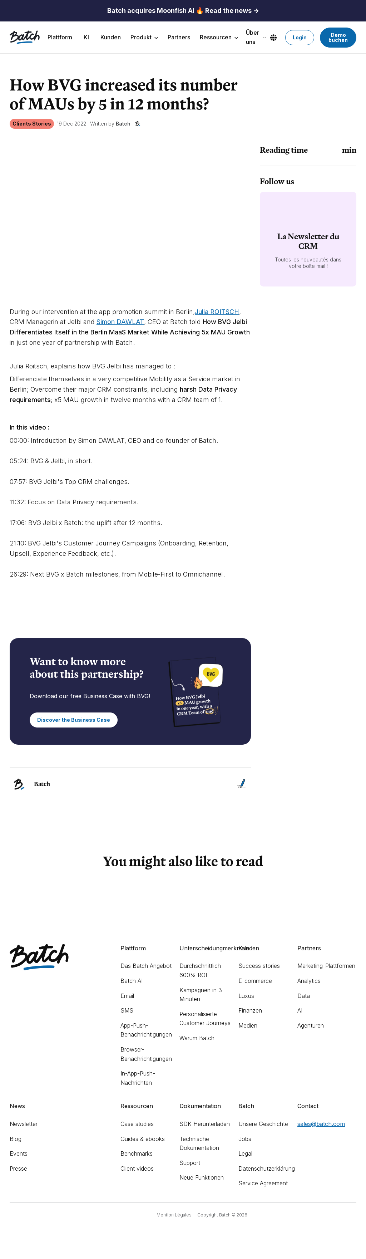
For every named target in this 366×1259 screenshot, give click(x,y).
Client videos (137, 1168)
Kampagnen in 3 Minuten (200, 994)
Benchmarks (136, 1153)
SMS (126, 1010)
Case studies (137, 1123)
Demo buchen (338, 37)
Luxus (246, 995)
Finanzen (250, 1010)
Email (127, 995)
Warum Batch (196, 1038)
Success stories (259, 965)
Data (303, 995)
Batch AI (131, 980)
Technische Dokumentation (199, 1143)
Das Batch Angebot (146, 965)
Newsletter (24, 1123)
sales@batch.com (321, 1123)
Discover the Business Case (73, 720)
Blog (15, 1138)
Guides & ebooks (142, 1138)
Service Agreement (263, 1183)
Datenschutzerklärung (266, 1168)
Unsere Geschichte (263, 1123)
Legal (245, 1153)
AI (299, 1010)
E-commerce (255, 980)
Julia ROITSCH (217, 311)
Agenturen (310, 1025)
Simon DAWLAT (120, 321)
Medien (247, 1025)
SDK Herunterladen (204, 1123)
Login (300, 37)
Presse (18, 1168)
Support (189, 1162)
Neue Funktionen (201, 1177)
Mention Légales (174, 1215)
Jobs (244, 1138)
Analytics (309, 980)
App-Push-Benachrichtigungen (146, 1030)
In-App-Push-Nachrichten (137, 1078)
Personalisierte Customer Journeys (205, 1018)
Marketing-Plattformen (326, 965)
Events (19, 1153)
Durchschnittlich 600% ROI (200, 970)
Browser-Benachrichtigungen (146, 1054)
